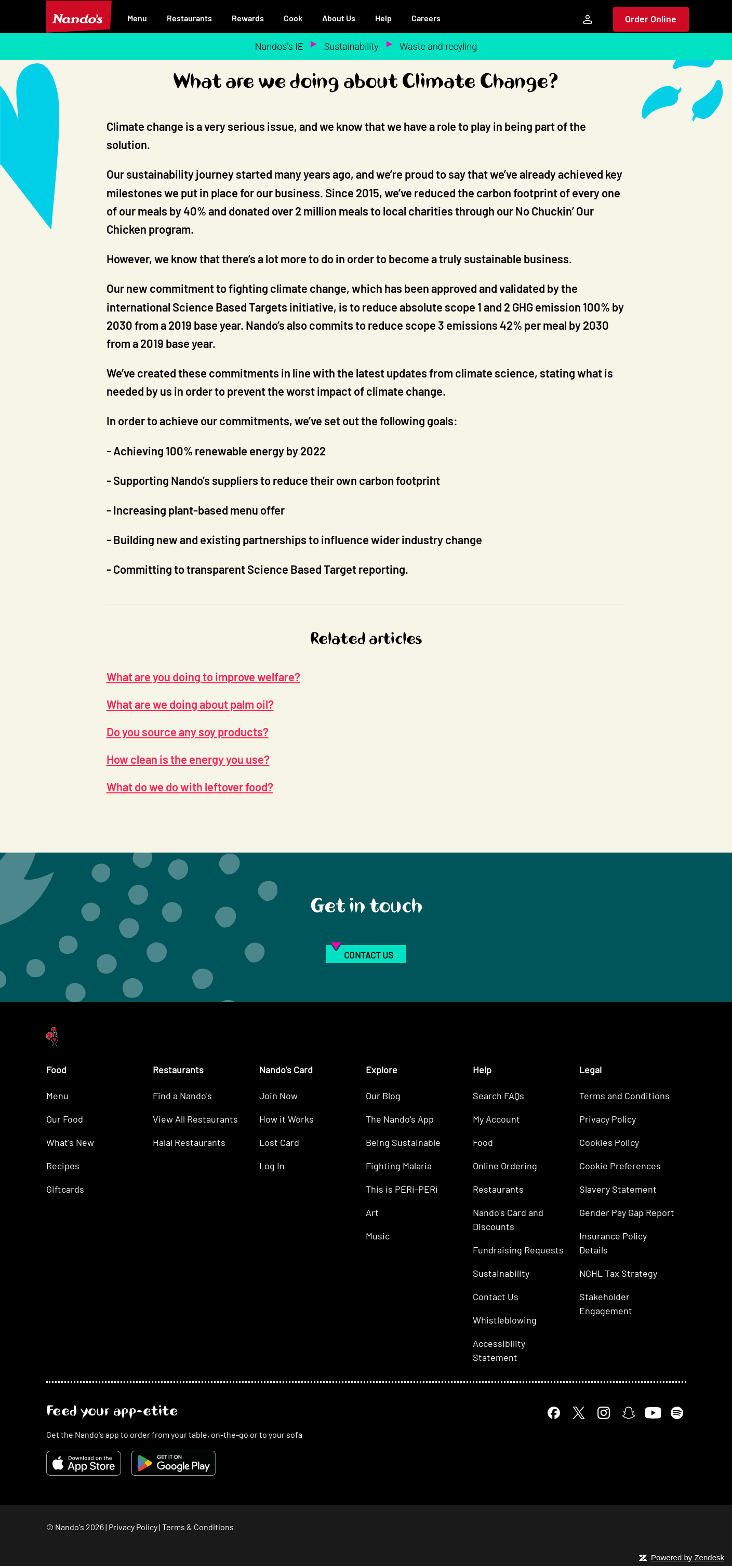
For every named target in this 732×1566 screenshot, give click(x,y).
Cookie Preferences (620, 1165)
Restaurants (189, 18)
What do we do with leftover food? (190, 786)
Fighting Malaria (399, 1165)
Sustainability (351, 46)
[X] (578, 1412)
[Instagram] (603, 1412)
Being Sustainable (403, 1142)
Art (372, 1212)
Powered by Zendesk (687, 1557)
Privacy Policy (607, 1119)
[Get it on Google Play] (173, 1463)
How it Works (286, 1119)
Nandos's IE (279, 46)
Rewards (248, 18)
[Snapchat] (628, 1412)
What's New (70, 1142)
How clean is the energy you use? (188, 759)
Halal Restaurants (189, 1142)
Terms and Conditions (624, 1095)
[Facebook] (553, 1412)
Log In (272, 1165)
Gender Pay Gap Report (626, 1212)
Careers (426, 18)
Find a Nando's (182, 1095)
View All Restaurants (195, 1119)
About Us (338, 18)
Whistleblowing (505, 1320)
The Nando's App (400, 1119)
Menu (137, 18)
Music (378, 1235)
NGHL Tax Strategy (618, 1273)
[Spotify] (677, 1412)
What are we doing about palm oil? (190, 704)
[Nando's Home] (79, 17)
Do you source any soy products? (188, 731)
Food (483, 1142)
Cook (293, 18)
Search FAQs (498, 1095)
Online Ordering (505, 1165)
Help (383, 18)
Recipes (62, 1165)
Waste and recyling (438, 46)
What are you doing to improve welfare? (203, 676)
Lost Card (279, 1142)
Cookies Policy (609, 1142)
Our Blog (383, 1095)
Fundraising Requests (518, 1250)
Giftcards (65, 1189)
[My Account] (587, 19)
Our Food (64, 1119)
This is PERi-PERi (402, 1189)
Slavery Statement (618, 1189)
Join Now (278, 1095)
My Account (496, 1119)
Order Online (650, 18)
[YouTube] (653, 1413)
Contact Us (495, 1296)
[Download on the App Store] (83, 1463)
